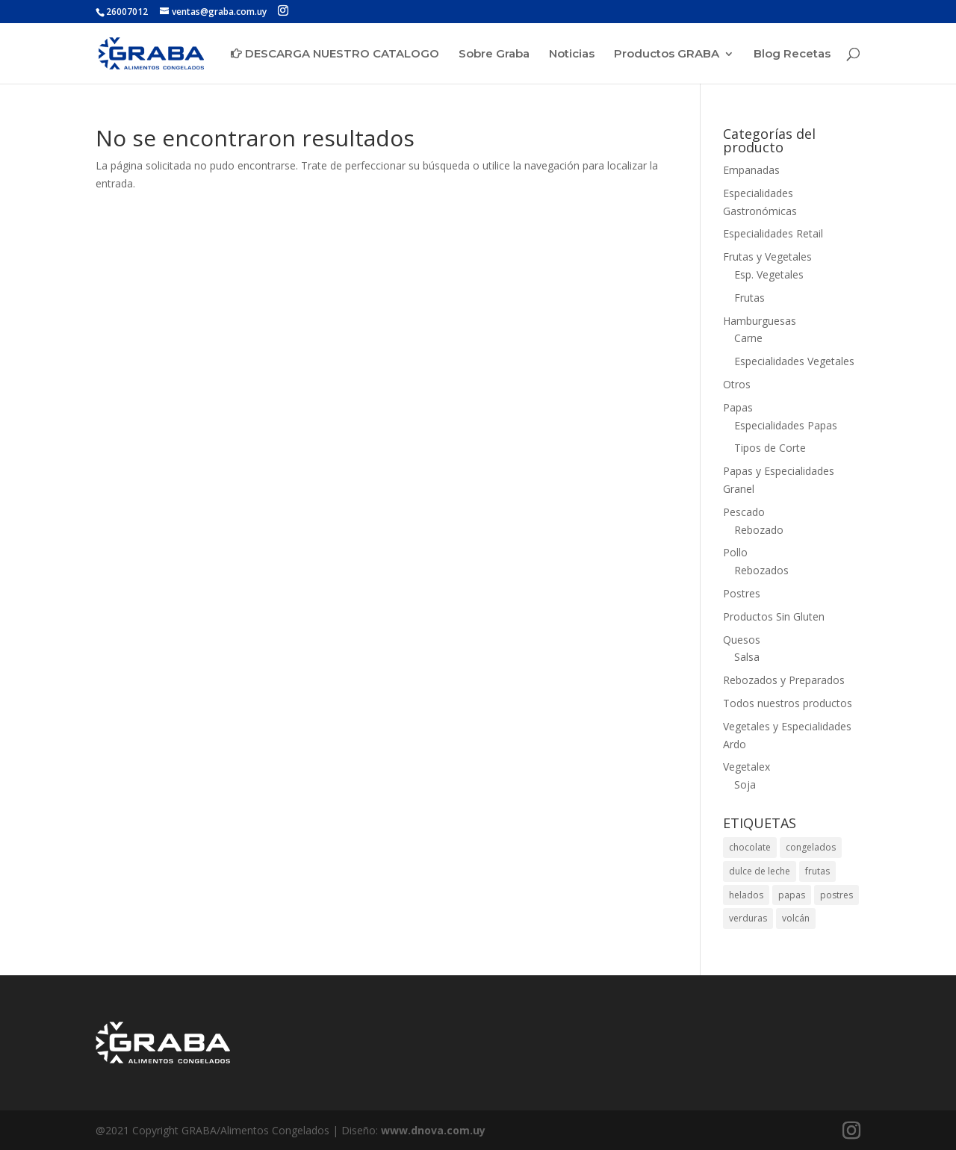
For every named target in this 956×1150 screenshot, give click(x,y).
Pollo (735, 552)
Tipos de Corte (770, 448)
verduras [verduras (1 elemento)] (748, 918)
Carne (748, 338)
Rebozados (761, 570)
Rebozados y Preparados (784, 680)
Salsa (747, 657)
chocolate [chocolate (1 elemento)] (750, 847)
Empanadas (751, 170)
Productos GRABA (666, 54)
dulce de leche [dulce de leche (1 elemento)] (759, 871)
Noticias (572, 54)
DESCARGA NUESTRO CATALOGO (335, 54)
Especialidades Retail (773, 233)
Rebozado (758, 530)
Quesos (741, 639)
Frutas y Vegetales (767, 256)
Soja (745, 784)
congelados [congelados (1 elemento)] (811, 847)
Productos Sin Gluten (774, 616)
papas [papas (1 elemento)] (791, 895)
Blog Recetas (792, 54)
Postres (741, 593)
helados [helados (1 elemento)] (746, 895)
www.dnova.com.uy (433, 1130)
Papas (738, 407)
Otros (737, 384)
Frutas (749, 297)
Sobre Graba (494, 54)
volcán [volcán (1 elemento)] (796, 918)
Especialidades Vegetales (794, 361)
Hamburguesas (759, 321)
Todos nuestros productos (787, 703)
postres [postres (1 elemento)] (836, 895)
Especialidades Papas (785, 425)
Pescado (744, 512)
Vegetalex (746, 766)
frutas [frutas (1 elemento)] (817, 871)
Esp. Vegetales (769, 274)
